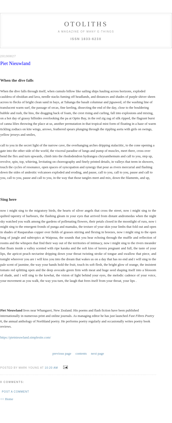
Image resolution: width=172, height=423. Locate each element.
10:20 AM (51, 367)
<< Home (6, 399)
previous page (61, 353)
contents (81, 353)
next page (97, 353)
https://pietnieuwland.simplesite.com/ (25, 337)
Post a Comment (15, 391)
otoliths (86, 24)
